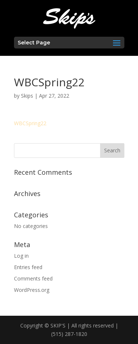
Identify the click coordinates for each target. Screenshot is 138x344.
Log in (21, 255)
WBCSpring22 (30, 123)
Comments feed (33, 278)
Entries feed (28, 267)
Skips (27, 95)
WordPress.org (31, 289)
